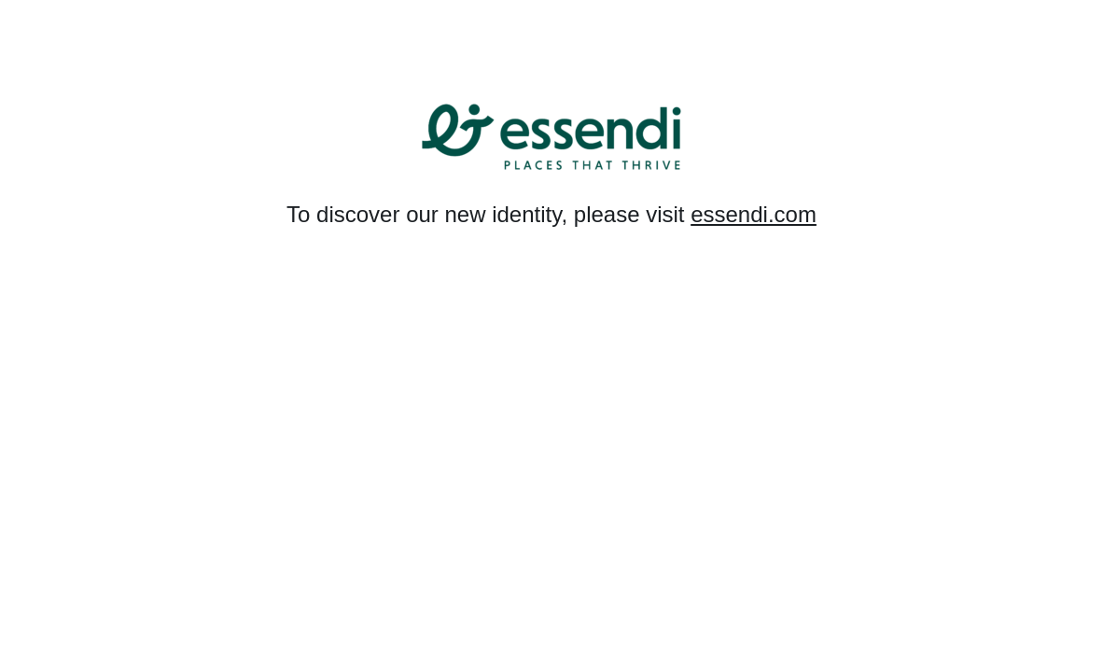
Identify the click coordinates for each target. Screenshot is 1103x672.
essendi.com (754, 214)
